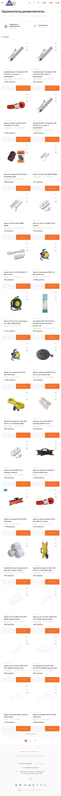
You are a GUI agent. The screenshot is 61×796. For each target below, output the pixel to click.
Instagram (31, 779)
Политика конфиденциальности (31, 790)
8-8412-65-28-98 (25, 763)
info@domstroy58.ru (32, 768)
